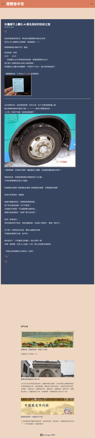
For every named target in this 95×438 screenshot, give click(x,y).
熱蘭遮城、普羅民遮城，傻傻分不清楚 (34, 349)
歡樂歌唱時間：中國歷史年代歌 (32, 417)
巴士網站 (27, 74)
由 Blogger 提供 (47, 435)
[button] (5, 31)
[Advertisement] (47, 303)
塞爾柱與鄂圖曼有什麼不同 (30, 379)
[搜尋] (27, 4)
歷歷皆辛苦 (15, 4)
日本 (6, 256)
